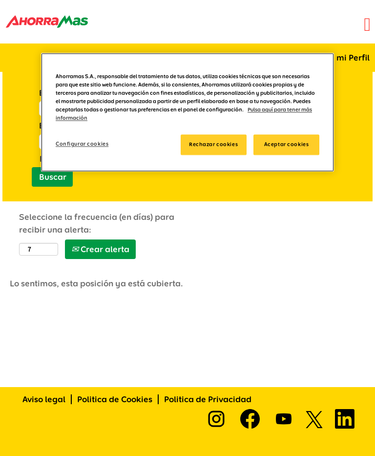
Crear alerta (100, 249)
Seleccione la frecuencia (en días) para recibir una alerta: (96, 223)
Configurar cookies (82, 144)
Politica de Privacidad (207, 399)
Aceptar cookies (286, 144)
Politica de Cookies (114, 399)
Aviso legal (43, 399)
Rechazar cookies (213, 144)
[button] (250, 25)
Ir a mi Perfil (345, 57)
